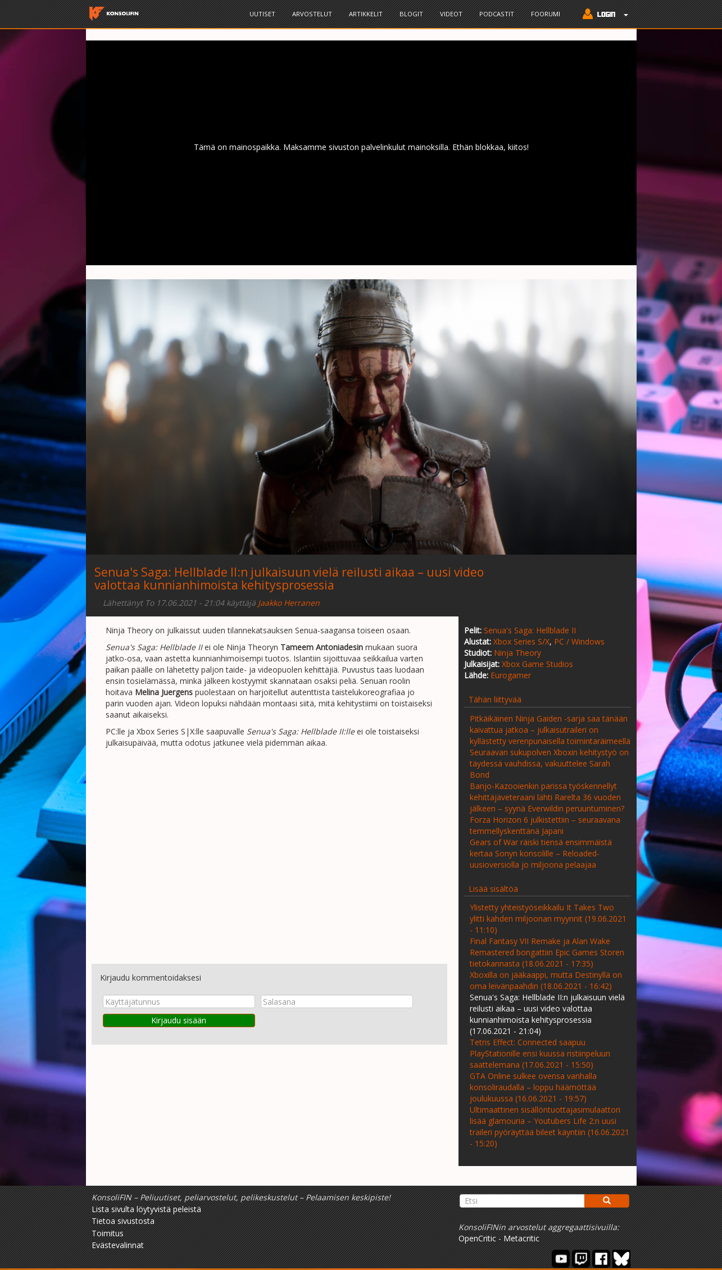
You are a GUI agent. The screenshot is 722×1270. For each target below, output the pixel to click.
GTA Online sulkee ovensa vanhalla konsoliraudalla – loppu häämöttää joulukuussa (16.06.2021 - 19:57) (533, 1087)
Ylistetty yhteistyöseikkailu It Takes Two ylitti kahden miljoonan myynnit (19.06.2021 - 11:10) (548, 918)
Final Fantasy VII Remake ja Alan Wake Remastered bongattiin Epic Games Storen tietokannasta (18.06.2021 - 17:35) (547, 952)
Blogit (411, 14)
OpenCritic (477, 1238)
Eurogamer (511, 675)
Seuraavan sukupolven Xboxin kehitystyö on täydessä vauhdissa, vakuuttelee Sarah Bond (549, 763)
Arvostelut (312, 14)
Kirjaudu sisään (178, 1020)
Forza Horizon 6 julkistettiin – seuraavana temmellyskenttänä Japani (545, 825)
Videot (451, 14)
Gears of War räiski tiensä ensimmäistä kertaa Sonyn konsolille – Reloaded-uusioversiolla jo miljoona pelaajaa (541, 853)
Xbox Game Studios (537, 664)
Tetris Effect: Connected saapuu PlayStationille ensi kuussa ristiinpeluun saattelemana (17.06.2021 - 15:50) (540, 1053)
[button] (603, 15)
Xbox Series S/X (521, 641)
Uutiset (262, 14)
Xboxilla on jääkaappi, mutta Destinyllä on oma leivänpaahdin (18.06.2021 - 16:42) (546, 980)
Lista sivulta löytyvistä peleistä (146, 1209)
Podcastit (496, 14)
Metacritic (521, 1238)
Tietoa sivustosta (123, 1220)
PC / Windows (579, 641)
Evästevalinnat (118, 1245)
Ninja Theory (517, 652)
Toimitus (108, 1233)
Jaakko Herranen (289, 602)
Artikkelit (366, 14)
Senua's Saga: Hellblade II (530, 630)
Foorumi (545, 14)
